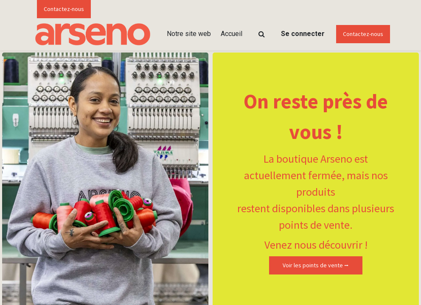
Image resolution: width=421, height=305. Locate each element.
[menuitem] (189, 33)
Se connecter (303, 34)
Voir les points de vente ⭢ (316, 265)
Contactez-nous (64, 9)
